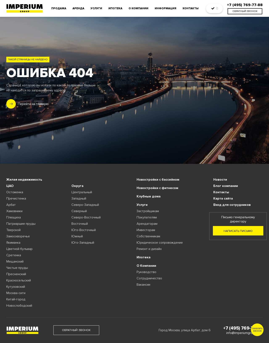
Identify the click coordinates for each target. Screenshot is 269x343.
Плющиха (13, 217)
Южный (77, 236)
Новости (220, 179)
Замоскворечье (18, 236)
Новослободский (19, 306)
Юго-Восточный (83, 230)
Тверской (13, 230)
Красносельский (18, 280)
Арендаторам (147, 224)
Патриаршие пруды (21, 224)
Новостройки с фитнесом (157, 188)
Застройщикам (148, 211)
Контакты (191, 8)
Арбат (11, 205)
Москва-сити (15, 293)
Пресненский (16, 274)
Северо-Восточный (86, 217)
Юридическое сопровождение (160, 242)
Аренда (78, 8)
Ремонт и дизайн (149, 249)
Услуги (96, 8)
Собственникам (148, 236)
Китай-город (15, 299)
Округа (77, 186)
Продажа (58, 8)
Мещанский (15, 261)
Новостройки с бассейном (158, 179)
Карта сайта (223, 198)
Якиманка (13, 242)
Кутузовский (15, 287)
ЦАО (10, 186)
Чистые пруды (17, 268)
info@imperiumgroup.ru (243, 333)
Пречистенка (16, 198)
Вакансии (143, 285)
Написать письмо (238, 231)
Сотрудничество (149, 278)
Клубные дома (149, 196)
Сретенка (13, 255)
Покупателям (147, 217)
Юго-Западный (82, 242)
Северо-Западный (85, 205)
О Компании (146, 266)
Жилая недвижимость (24, 179)
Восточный (79, 224)
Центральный (81, 192)
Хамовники (14, 211)
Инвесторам (146, 230)
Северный (79, 211)
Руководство (146, 272)
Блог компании (225, 186)
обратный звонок (244, 11)
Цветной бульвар (19, 249)
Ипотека (115, 8)
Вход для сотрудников (232, 205)
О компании (138, 8)
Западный (78, 198)
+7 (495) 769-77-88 (243, 328)
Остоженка (14, 192)
